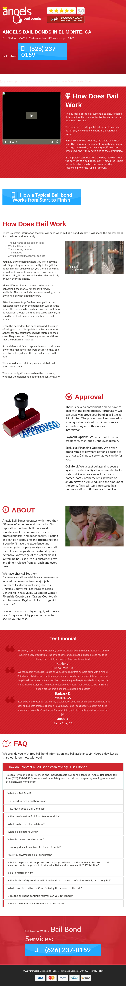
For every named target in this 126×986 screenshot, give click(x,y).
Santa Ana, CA (63, 723)
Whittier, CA (63, 698)
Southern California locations (20, 575)
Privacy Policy (96, 971)
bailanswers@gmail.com (22, 781)
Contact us (9, 611)
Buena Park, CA (63, 668)
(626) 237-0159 (39, 51)
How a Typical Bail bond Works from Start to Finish (42, 197)
